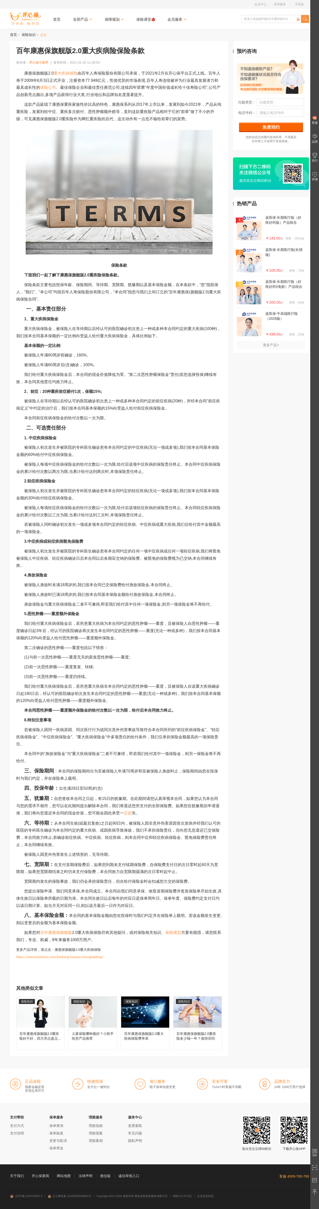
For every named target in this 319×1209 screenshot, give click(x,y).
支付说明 (17, 1133)
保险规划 (173, 932)
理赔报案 (96, 1133)
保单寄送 (56, 1148)
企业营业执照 (205, 1196)
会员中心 (260, 4)
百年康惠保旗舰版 (56, 932)
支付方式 (17, 1126)
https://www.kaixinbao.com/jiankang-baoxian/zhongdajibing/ (59, 957)
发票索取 (135, 1126)
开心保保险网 (25, 19)
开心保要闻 (40, 1176)
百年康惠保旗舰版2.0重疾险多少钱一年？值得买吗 (197, 1023)
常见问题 (135, 1133)
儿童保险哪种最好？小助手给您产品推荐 (93, 1023)
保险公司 (48, 87)
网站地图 (64, 1176)
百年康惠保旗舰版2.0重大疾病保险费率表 (145, 1023)
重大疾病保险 (66, 73)
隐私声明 (135, 1141)
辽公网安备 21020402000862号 (69, 1196)
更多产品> (271, 345)
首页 (57, 19)
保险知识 (29, 35)
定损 (128, 813)
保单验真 (56, 1133)
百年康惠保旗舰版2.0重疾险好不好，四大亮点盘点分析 (40, 1023)
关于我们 (17, 1176)
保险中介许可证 (182, 1196)
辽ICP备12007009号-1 (26, 1196)
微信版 (105, 1176)
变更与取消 (58, 1141)
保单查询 (56, 1126)
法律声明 (85, 1176)
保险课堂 (145, 19)
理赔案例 (96, 1141)
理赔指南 (96, 1126)
